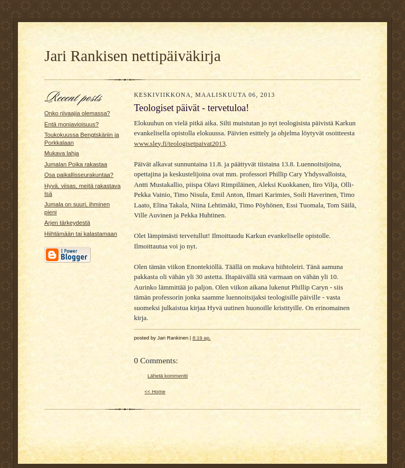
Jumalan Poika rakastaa (75, 164)
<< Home (155, 391)
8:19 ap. (201, 338)
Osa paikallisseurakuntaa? (78, 175)
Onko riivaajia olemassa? (77, 113)
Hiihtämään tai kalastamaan (80, 234)
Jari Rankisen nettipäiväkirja (132, 55)
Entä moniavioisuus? (71, 124)
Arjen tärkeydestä (67, 223)
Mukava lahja (61, 153)
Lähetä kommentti (168, 376)
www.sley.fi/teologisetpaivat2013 (180, 143)
